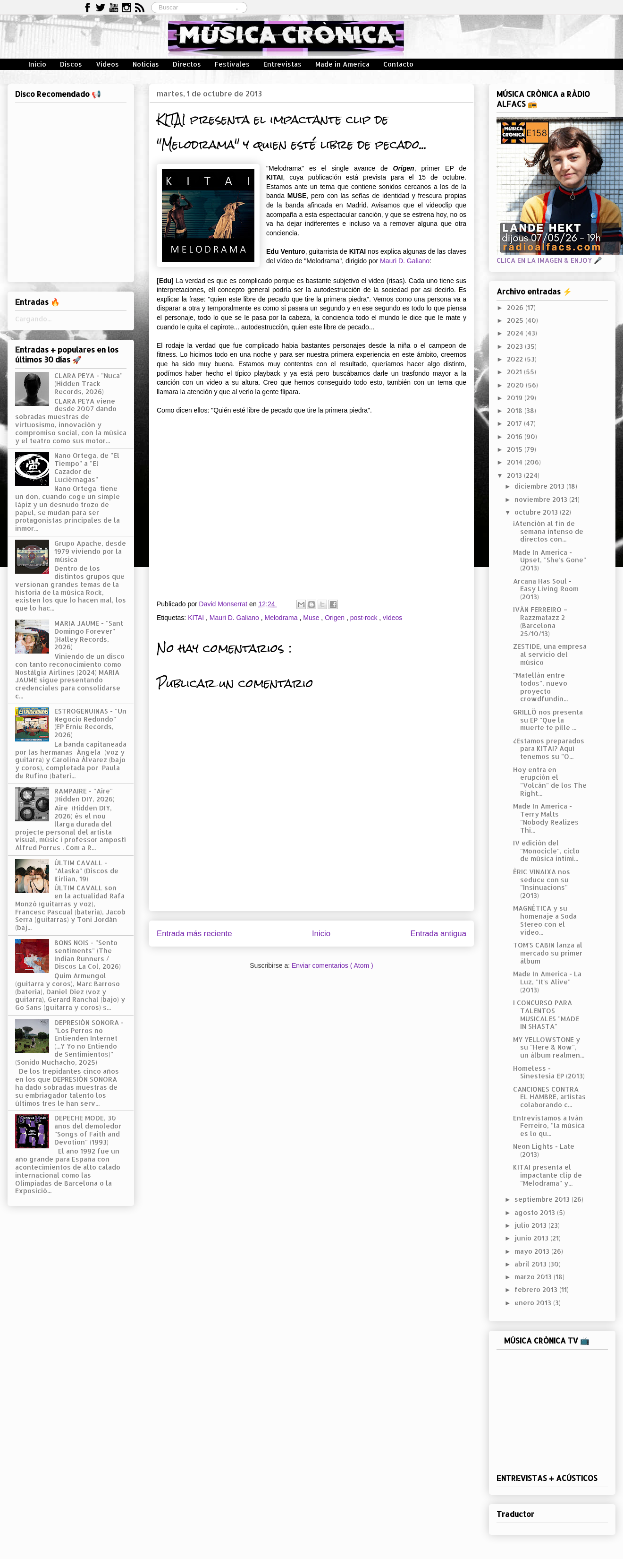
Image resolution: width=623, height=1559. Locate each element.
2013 (515, 475)
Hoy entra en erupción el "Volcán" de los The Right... (550, 781)
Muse (312, 617)
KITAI (197, 617)
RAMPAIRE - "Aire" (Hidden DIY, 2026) (84, 795)
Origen (335, 617)
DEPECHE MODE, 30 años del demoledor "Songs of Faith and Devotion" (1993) (87, 1130)
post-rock (364, 617)
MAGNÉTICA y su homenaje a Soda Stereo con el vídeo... (545, 920)
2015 (515, 449)
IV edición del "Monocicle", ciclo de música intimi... (546, 851)
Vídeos (107, 64)
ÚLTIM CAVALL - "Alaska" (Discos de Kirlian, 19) (86, 871)
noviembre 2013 (541, 499)
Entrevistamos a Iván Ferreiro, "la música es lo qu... (549, 1126)
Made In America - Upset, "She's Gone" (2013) (549, 560)
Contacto (398, 64)
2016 (515, 436)
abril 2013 (531, 1264)
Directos (187, 64)
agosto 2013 (535, 1212)
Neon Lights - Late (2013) (543, 1150)
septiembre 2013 (543, 1199)
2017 (515, 423)
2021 (515, 372)
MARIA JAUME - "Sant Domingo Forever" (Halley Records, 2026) (88, 635)
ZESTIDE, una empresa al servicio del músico (550, 654)
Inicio (37, 64)
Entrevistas (282, 64)
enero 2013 (533, 1303)
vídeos (392, 617)
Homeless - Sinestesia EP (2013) (549, 1072)
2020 (516, 385)
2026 (516, 307)
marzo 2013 (534, 1277)
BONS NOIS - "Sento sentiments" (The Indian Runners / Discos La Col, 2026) (87, 954)
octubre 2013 (537, 512)
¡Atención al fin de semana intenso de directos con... (548, 531)
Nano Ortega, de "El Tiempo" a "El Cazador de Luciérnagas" (86, 467)
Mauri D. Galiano (404, 261)
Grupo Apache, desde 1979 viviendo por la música (90, 551)
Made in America (342, 64)
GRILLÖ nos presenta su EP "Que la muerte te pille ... (548, 720)
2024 (516, 333)
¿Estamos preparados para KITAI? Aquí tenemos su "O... (548, 749)
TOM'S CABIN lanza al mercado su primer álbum (547, 953)
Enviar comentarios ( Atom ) (332, 965)
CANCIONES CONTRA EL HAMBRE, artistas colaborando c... (549, 1097)
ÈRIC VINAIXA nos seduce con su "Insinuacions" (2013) (541, 883)
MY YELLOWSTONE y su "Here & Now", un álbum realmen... (548, 1047)
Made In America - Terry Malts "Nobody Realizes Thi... (546, 818)
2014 (515, 462)
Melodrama (282, 617)
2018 (515, 410)
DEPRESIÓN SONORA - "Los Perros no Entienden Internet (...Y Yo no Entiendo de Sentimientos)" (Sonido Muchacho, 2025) (69, 1042)
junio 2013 (532, 1238)
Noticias (146, 64)
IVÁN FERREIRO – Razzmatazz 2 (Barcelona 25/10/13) (540, 621)
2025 (516, 320)
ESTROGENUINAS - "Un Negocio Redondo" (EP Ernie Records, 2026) (90, 723)
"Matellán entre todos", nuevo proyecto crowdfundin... (540, 687)
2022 (516, 359)
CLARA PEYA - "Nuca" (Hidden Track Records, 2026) (88, 383)
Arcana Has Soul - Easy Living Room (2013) (546, 589)
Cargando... (33, 319)
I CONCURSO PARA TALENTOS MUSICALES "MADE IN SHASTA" (546, 1014)
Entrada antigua (439, 933)
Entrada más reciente (194, 933)
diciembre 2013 (540, 486)
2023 (516, 346)
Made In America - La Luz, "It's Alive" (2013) (547, 982)
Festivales (232, 64)
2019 (515, 398)
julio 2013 (531, 1225)
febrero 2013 (536, 1289)
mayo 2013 (532, 1251)
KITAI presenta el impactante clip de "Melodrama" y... (547, 1175)
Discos (71, 64)
